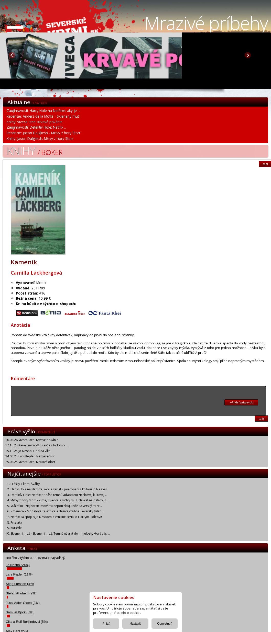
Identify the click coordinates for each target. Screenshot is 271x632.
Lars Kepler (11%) (19, 574)
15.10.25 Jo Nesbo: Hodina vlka (27, 451)
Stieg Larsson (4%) (20, 583)
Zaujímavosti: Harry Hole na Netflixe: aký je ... (43, 110)
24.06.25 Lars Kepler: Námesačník (29, 456)
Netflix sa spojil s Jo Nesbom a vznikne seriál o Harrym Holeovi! (56, 517)
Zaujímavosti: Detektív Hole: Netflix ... (37, 127)
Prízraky (16, 522)
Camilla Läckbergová (36, 272)
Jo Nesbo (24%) (18, 565)
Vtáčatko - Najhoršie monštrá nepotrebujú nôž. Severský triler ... (56, 506)
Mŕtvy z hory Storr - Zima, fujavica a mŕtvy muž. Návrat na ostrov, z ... (59, 500)
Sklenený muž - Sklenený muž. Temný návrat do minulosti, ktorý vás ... (60, 533)
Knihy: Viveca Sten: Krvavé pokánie (34, 121)
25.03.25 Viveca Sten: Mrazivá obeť (30, 462)
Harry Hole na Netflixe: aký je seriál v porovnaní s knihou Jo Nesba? (58, 489)
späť (261, 418)
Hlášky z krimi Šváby (25, 484)
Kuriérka (16, 528)
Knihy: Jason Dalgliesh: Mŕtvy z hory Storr (40, 138)
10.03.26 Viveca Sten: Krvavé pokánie (31, 440)
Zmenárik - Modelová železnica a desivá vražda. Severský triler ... (57, 511)
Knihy (34, 150)
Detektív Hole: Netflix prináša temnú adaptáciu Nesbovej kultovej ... (58, 495)
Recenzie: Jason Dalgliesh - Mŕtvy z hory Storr (43, 132)
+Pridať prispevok (241, 402)
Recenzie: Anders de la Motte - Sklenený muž (43, 116)
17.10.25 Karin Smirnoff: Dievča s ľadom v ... (36, 445)
